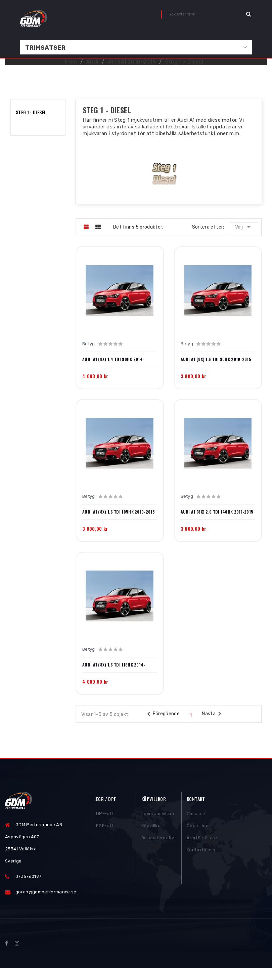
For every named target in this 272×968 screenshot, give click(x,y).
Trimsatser (45, 47)
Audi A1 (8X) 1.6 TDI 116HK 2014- (113, 665)
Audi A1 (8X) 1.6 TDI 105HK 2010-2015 (118, 512)
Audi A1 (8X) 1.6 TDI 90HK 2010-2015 (216, 359)
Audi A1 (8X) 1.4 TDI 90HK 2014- (113, 359)
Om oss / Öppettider (198, 821)
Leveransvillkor (158, 815)
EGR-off (104, 827)
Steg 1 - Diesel (31, 112)
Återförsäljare (202, 839)
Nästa (213, 714)
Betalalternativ (157, 839)
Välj (244, 227)
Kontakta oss (201, 851)
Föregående (162, 714)
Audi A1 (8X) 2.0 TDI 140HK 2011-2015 (217, 512)
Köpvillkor (151, 827)
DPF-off (104, 815)
